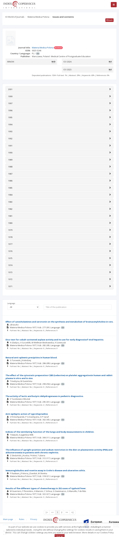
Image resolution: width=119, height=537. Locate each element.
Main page (8, 519)
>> (67, 512)
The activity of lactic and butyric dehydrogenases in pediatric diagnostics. (45, 396)
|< (47, 512)
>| (72, 512)
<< (52, 512)
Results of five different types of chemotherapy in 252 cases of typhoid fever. (46, 488)
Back (109, 20)
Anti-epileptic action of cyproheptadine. (27, 414)
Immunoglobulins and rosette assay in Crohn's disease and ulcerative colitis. (46, 470)
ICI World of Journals (14, 16)
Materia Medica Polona (38, 16)
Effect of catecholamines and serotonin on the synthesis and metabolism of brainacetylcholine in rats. (59, 321)
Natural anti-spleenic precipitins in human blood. (31, 357)
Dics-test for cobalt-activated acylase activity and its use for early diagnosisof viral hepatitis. (55, 339)
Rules (21, 519)
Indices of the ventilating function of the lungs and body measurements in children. (50, 431)
